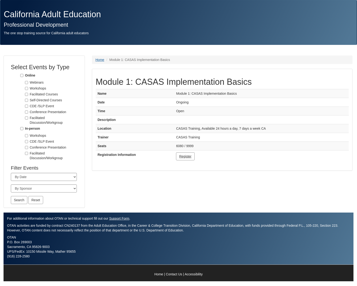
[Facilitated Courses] (26, 94)
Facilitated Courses (44, 94)
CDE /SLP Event (42, 106)
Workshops (38, 88)
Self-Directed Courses (46, 100)
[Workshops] (26, 88)
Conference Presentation (48, 112)
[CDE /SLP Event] (26, 106)
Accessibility (194, 274)
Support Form (119, 218)
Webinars (37, 82)
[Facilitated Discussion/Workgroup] (26, 118)
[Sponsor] (44, 188)
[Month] (44, 177)
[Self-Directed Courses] (26, 100)
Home (99, 60)
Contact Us (174, 274)
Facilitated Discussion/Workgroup (46, 120)
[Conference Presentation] (26, 112)
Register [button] (185, 156)
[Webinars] (26, 82)
